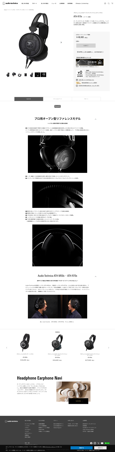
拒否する (100, 448)
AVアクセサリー (28, 433)
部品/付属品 (27, 437)
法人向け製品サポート (59, 425)
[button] (61, 42)
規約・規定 (27, 443)
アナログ (27, 431)
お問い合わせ (71, 420)
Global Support (57, 427)
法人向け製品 (44, 3)
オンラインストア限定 (30, 423)
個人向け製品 (25, 3)
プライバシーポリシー (51, 447)
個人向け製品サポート (59, 423)
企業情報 (62, 3)
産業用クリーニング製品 (44, 427)
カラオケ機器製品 (43, 425)
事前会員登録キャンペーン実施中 (89, 82)
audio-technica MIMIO (88, 429)
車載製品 (27, 435)
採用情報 (70, 3)
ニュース (54, 3)
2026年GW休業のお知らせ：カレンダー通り (89, 85)
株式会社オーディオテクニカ (89, 423)
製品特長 (29, 99)
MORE (78, 401)
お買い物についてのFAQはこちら (86, 79)
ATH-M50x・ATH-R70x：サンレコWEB (61, 321)
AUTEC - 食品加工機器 (88, 431)
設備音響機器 (42, 423)
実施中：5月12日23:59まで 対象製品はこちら (86, 66)
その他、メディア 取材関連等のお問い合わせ (73, 424)
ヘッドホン (27, 425)
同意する (81, 448)
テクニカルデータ (57, 99)
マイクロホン (28, 429)
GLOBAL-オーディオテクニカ (89, 427)
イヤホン (27, 427)
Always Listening (82, 3)
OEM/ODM (41, 429)
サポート (34, 3)
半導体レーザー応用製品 (44, 431)
